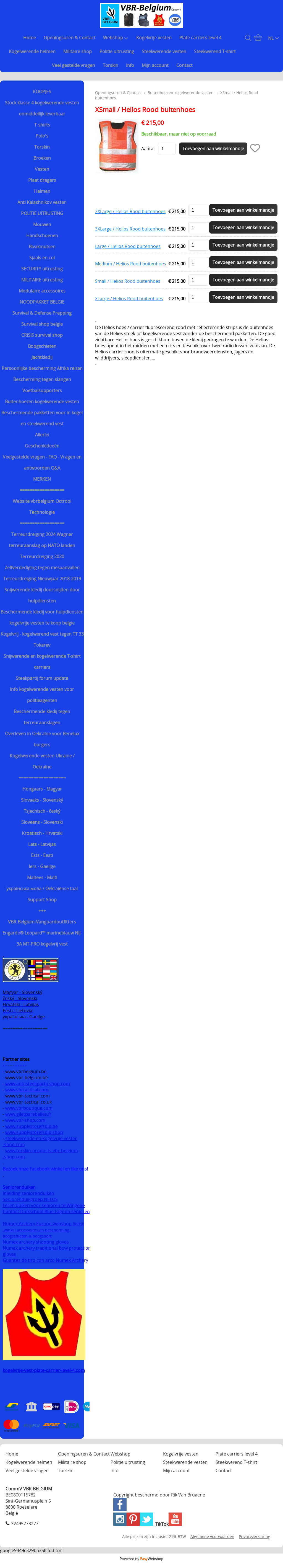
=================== (42, 778)
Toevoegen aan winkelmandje (243, 210)
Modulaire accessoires (42, 291)
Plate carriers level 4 (200, 38)
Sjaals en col (42, 258)
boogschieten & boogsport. (28, 1236)
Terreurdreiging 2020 (42, 556)
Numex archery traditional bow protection (47, 1248)
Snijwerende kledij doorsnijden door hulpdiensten (42, 595)
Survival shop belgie (42, 324)
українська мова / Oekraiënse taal (42, 888)
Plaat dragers (42, 180)
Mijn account (155, 65)
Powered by (141, 1558)
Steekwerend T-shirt (215, 51)
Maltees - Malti (42, 877)
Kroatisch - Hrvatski (42, 833)
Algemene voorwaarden (212, 1536)
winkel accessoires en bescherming (36, 1229)
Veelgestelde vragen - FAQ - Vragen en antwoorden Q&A (42, 462)
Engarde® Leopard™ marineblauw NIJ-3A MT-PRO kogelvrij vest (42, 938)
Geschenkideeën (42, 446)
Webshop (116, 38)
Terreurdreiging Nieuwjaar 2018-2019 (42, 579)
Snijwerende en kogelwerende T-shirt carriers (42, 661)
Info (130, 65)
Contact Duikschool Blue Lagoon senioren (46, 1211)
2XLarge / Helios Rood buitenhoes (130, 211)
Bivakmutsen (42, 247)
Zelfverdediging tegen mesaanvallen (42, 568)
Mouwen (42, 224)
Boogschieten (42, 346)
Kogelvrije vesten (154, 38)
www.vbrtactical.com (26, 1090)
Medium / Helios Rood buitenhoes (130, 264)
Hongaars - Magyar (42, 789)
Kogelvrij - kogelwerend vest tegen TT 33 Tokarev (42, 639)
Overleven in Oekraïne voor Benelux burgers (42, 739)
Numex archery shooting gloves (36, 1242)
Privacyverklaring (254, 1536)
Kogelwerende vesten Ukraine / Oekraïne (42, 761)
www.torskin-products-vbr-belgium (41, 1151)
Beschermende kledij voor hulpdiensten (42, 612)
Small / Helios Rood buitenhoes (127, 281)
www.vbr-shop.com (25, 1120)
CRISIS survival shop (42, 335)
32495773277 (24, 1524)
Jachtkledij (42, 357)
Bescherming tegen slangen (42, 379)
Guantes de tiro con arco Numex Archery (45, 1260)
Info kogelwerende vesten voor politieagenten (42, 694)
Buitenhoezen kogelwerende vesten (42, 401)
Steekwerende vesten (164, 51)
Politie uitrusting (116, 51)
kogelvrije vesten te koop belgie (42, 623)
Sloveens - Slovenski (42, 822)
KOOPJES (42, 92)
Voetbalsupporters (42, 390)
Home (29, 38)
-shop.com (14, 1144)
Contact (184, 65)
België (78, 1223)
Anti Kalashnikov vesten (42, 202)
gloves (9, 1254)
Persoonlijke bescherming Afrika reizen (42, 368)
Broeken (42, 158)
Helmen (42, 191)
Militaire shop (77, 51)
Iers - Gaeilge (42, 866)
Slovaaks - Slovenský (42, 800)
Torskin (110, 65)
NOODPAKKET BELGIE (42, 302)
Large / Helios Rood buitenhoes (128, 246)
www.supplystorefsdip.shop (34, 1132)
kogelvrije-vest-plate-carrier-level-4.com (44, 1370)
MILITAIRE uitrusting (42, 280)
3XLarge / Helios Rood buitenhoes (130, 229)
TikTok (162, 1524)
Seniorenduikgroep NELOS (30, 1199)
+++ (42, 911)
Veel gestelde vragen (73, 65)
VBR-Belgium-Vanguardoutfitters (42, 922)
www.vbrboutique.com (29, 1108)
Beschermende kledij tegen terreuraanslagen (42, 717)
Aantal (147, 149)
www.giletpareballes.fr (28, 1114)
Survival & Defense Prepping (42, 313)
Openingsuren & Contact (69, 38)
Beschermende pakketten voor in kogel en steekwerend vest (42, 418)
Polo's (42, 136)
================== (42, 490)
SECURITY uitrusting (42, 269)
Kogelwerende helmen (32, 51)
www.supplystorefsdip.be (31, 1126)
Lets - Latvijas (42, 844)
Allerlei (42, 435)
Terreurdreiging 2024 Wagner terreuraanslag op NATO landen (42, 539)
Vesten (42, 169)
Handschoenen (42, 235)
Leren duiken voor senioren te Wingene (44, 1205)
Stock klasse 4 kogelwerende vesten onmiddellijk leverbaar (42, 108)
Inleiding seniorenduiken (28, 1193)
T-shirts (42, 125)
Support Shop (42, 900)
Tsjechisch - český (42, 811)
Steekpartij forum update (42, 678)
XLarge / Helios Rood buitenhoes (129, 299)
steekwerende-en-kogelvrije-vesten (41, 1138)
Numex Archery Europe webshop (37, 1224)
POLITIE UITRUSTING (42, 213)
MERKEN (42, 479)
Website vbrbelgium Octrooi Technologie (42, 506)
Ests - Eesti (42, 855)
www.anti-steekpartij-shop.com (37, 1084)
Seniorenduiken (19, 1187)
